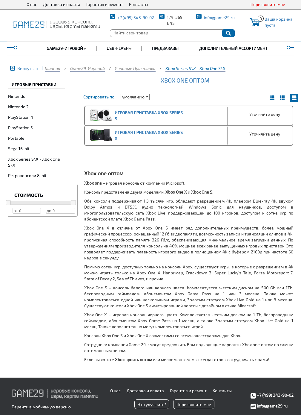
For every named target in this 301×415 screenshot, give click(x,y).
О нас (32, 4)
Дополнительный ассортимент (233, 48)
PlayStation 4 (20, 117)
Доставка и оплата (61, 4)
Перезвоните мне (268, 4)
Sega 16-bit (18, 148)
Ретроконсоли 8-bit (27, 175)
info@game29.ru (219, 17)
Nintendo (16, 96)
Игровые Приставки (135, 68)
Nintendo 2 (18, 106)
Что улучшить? (152, 404)
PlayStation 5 (20, 127)
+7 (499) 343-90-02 (135, 17)
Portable (16, 138)
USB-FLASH (117, 48)
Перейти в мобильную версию (41, 406)
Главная (52, 68)
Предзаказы (165, 48)
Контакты (138, 4)
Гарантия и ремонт (104, 4)
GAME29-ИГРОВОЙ (65, 48)
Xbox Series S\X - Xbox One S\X (195, 68)
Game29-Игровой (87, 68)
